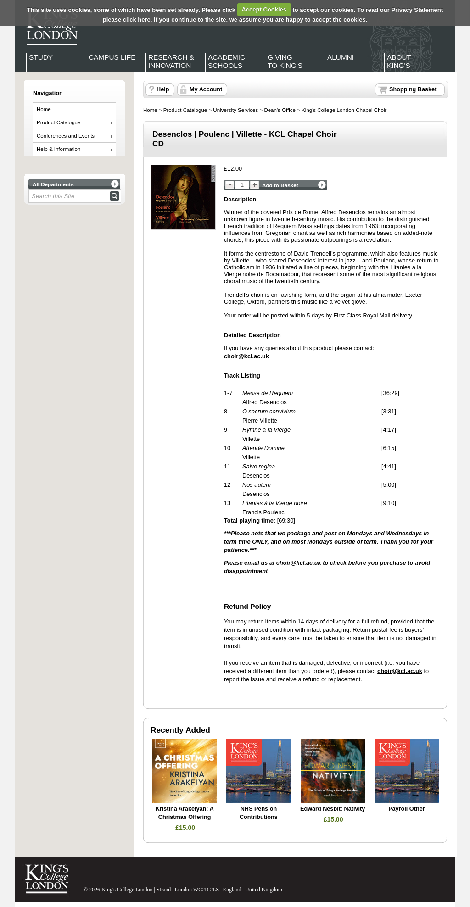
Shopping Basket (412, 89)
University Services (235, 110)
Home (44, 109)
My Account (206, 89)
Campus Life (112, 57)
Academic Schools (226, 61)
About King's (399, 61)
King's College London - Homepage (49, 26)
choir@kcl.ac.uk (298, 562)
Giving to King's (285, 61)
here (144, 19)
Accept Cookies (263, 9)
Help (163, 89)
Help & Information (58, 149)
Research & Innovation (171, 61)
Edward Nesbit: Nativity (332, 809)
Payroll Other (406, 809)
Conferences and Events (66, 136)
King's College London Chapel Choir (344, 110)
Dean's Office (280, 110)
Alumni (340, 57)
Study (41, 57)
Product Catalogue (58, 122)
